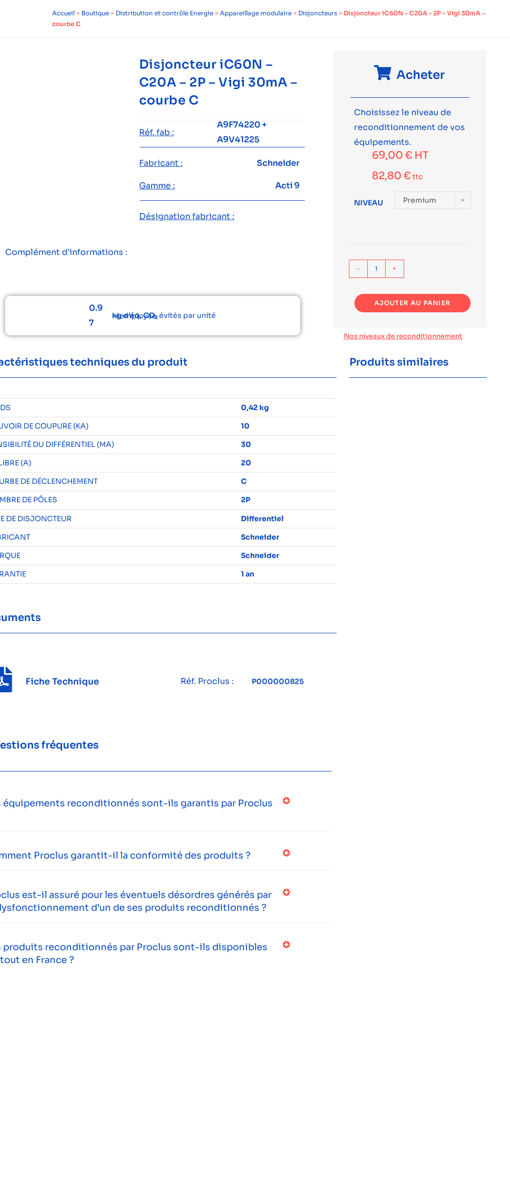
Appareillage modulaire (256, 13)
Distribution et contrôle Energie (164, 13)
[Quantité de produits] (376, 269)
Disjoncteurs (317, 13)
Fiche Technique (62, 681)
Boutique (95, 13)
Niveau (368, 202)
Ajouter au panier (412, 303)
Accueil (63, 13)
